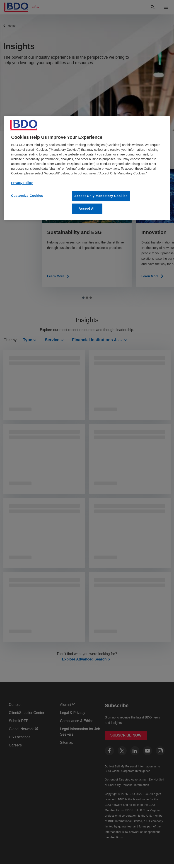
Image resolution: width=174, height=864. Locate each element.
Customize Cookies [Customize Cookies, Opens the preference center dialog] (27, 195)
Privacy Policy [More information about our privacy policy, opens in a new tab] (22, 183)
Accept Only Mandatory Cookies (101, 196)
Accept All (87, 208)
